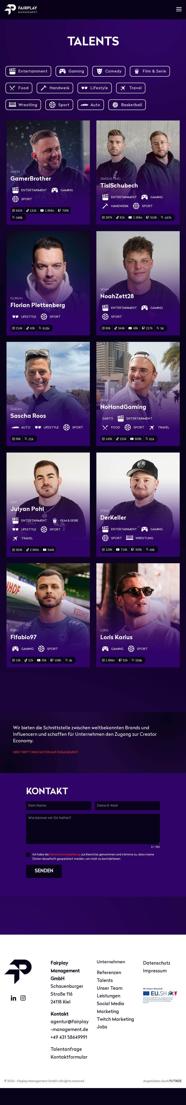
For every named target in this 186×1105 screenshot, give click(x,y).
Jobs (102, 1044)
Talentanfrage (66, 1066)
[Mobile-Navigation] (179, 9)
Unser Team (109, 1005)
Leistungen (108, 1013)
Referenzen (109, 990)
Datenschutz (156, 980)
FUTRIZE (176, 1098)
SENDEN (44, 889)
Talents (105, 997)
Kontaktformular (69, 1074)
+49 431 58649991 (69, 1054)
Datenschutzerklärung (65, 872)
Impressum (155, 988)
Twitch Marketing (115, 1036)
